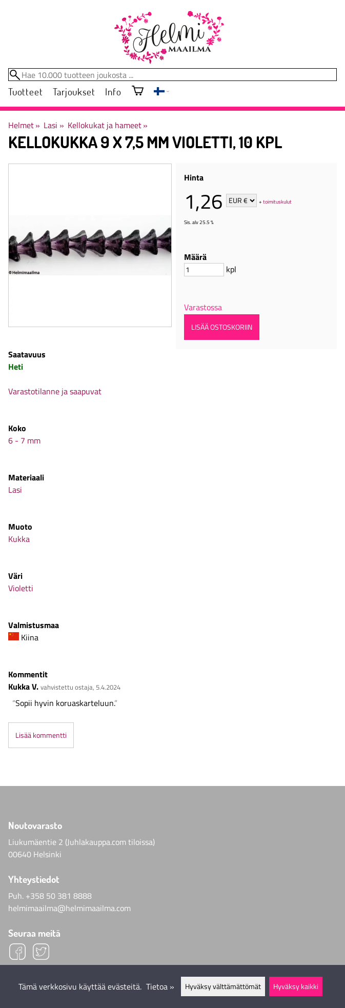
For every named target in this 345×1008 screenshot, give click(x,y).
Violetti (20, 588)
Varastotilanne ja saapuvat (55, 391)
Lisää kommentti (41, 735)
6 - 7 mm (24, 440)
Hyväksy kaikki (295, 986)
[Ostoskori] (138, 91)
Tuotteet (25, 91)
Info (113, 91)
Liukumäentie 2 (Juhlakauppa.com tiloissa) (81, 842)
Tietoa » (160, 986)
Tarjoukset (74, 91)
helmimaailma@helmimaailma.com (69, 908)
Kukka (19, 539)
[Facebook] (17, 953)
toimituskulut (277, 201)
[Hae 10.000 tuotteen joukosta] (172, 74)
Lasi (54, 125)
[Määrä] (204, 269)
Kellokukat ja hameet (108, 125)
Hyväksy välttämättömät (223, 986)
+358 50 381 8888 (59, 896)
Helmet (24, 125)
